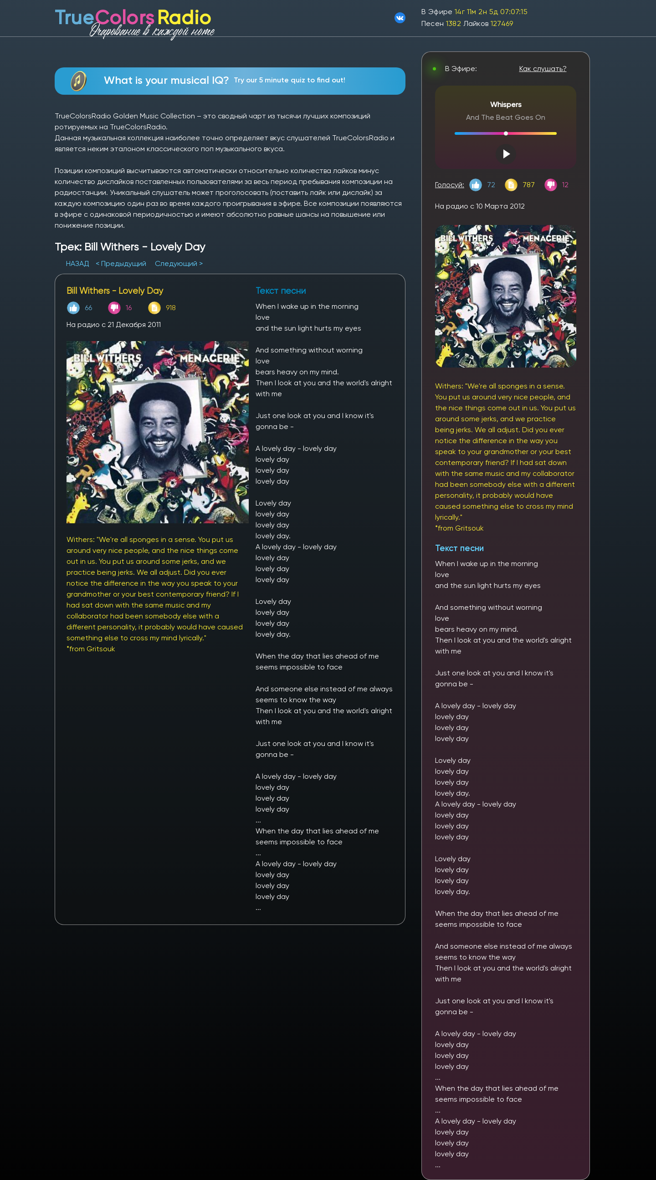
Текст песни (459, 548)
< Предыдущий (121, 263)
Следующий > (179, 263)
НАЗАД (78, 263)
